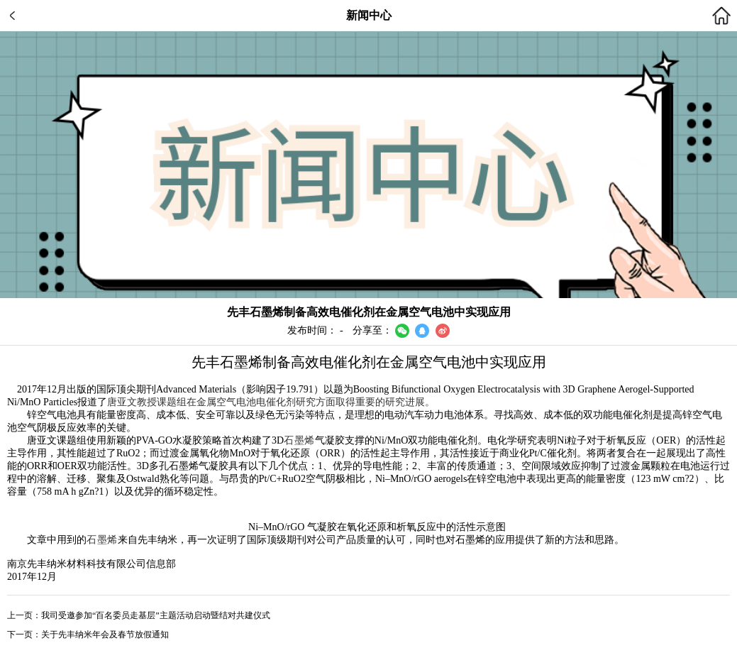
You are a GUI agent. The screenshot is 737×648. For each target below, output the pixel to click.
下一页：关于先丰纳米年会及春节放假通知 (88, 634)
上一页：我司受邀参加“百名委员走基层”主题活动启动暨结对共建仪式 (138, 615)
